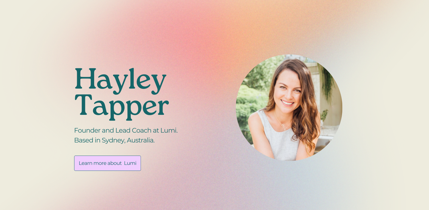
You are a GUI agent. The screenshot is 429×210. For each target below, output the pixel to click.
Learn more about (100, 163)
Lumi (130, 163)
